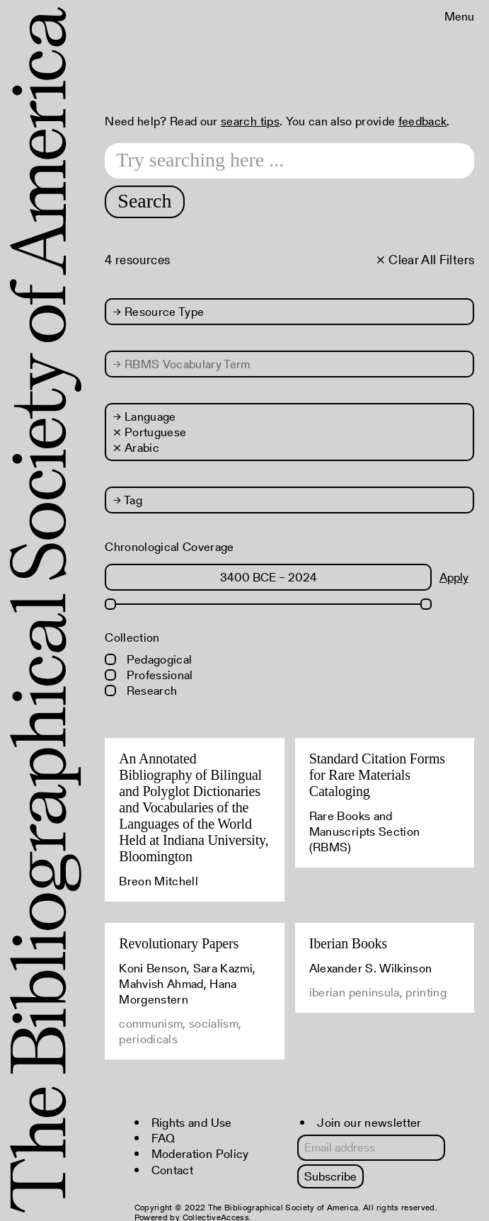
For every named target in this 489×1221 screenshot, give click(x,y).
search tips (250, 121)
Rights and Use (191, 1122)
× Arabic (136, 447)
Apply (453, 577)
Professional (148, 674)
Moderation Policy (200, 1153)
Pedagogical (148, 659)
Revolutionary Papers (178, 943)
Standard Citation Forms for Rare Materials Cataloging (377, 775)
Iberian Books (348, 943)
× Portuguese (149, 432)
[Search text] (289, 160)
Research (141, 690)
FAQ (163, 1138)
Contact (172, 1170)
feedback (422, 121)
